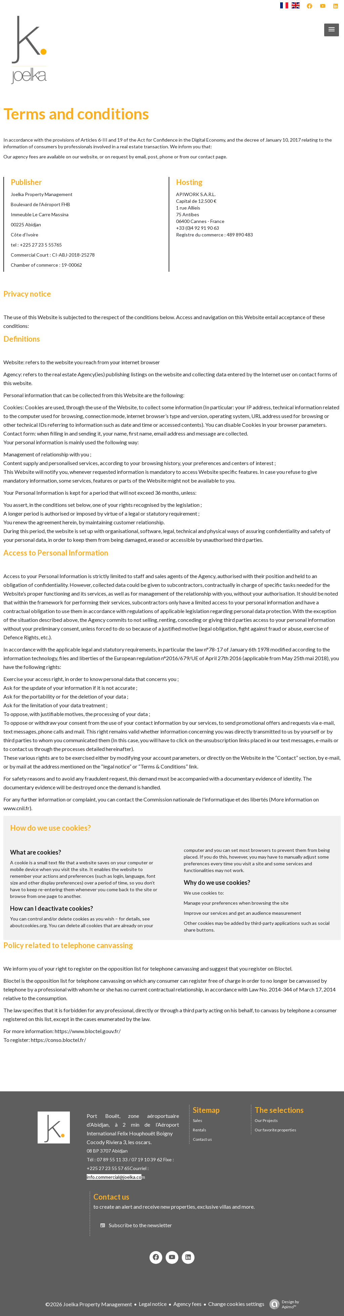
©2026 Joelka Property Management (88, 1304)
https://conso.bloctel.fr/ (58, 1040)
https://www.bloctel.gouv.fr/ (88, 1031)
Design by (282, 1304)
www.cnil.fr (16, 808)
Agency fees (187, 1304)
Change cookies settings (236, 1304)
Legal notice (153, 1304)
